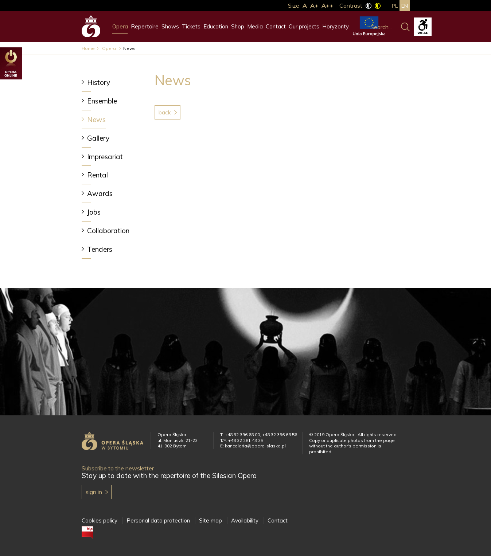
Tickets (191, 26)
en (404, 6)
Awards (100, 193)
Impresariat (105, 156)
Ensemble (102, 101)
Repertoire (145, 26)
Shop (237, 26)
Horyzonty (335, 26)
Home (88, 48)
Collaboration (108, 230)
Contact (276, 26)
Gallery (98, 138)
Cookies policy (99, 520)
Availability (244, 520)
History (98, 82)
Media (255, 26)
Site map (210, 520)
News (96, 119)
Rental (97, 175)
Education (215, 26)
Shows (170, 26)
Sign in (94, 492)
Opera (120, 26)
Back (165, 112)
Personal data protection (158, 520)
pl (395, 6)
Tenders (99, 249)
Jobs (94, 212)
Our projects (304, 26)
